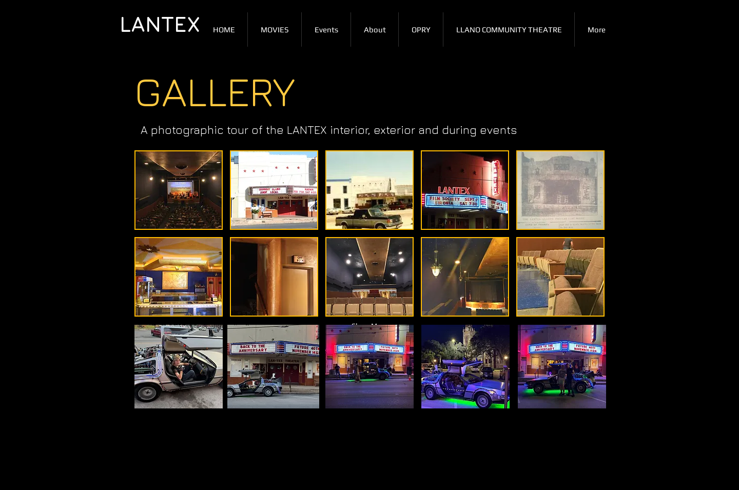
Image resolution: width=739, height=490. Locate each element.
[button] (178, 190)
